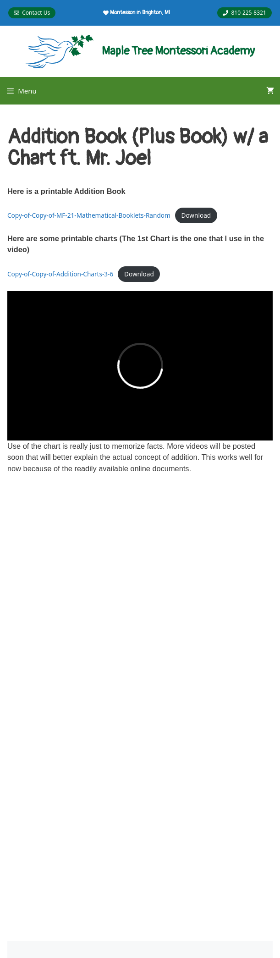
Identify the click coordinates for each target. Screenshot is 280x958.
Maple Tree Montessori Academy (178, 51)
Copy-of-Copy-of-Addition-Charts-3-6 (60, 274)
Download (196, 215)
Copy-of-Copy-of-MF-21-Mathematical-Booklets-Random (88, 215)
